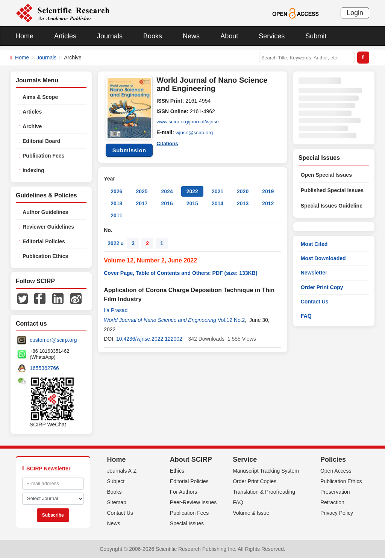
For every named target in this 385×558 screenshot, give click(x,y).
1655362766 (44, 368)
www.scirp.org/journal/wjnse (188, 122)
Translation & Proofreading (264, 492)
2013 (243, 203)
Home (24, 36)
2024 (167, 191)
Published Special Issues (332, 190)
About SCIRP (191, 459)
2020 (243, 191)
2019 (268, 191)
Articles (65, 36)
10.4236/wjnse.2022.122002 (149, 339)
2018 (116, 203)
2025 (141, 191)
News (191, 36)
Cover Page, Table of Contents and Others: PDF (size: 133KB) (180, 273)
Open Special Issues (326, 175)
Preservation (335, 492)
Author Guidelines (45, 212)
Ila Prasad (115, 310)
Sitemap (116, 502)
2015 (192, 203)
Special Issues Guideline (331, 206)
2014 (217, 203)
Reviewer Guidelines (48, 227)
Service (245, 459)
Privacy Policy (336, 513)
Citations (167, 143)
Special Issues (187, 523)
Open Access (336, 471)
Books (152, 36)
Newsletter (314, 273)
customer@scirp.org (53, 340)
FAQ (306, 316)
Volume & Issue (251, 513)
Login (355, 13)
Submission (129, 150)
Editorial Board (41, 141)
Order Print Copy (322, 287)
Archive (32, 126)
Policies (333, 459)
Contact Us (315, 302)
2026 (116, 191)
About (229, 36)
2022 (192, 191)
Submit (315, 36)
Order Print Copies (254, 481)
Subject (116, 481)
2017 (141, 203)
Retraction (332, 502)
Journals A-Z (122, 471)
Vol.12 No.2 (231, 320)
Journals (110, 36)
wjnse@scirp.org (195, 132)
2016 (167, 203)
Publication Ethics (45, 256)
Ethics (177, 471)
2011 (116, 215)
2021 (217, 191)
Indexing (33, 170)
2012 (268, 203)
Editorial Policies (44, 241)
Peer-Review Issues (193, 502)
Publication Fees (43, 156)
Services (272, 36)
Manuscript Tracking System (266, 471)
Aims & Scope (40, 97)
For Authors (183, 492)
